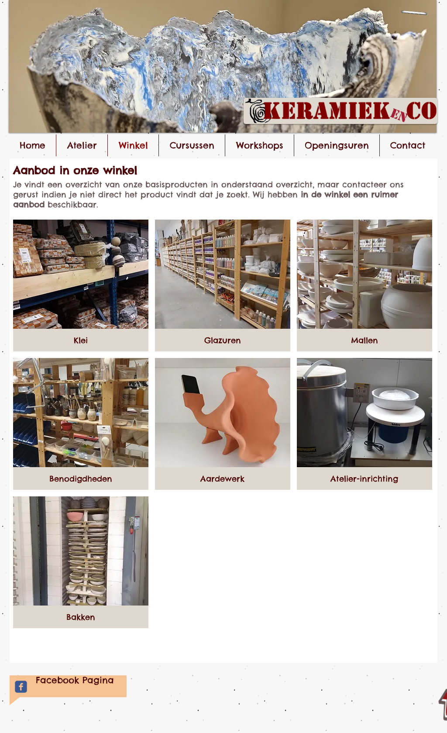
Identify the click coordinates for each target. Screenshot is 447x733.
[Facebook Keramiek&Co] (21, 687)
